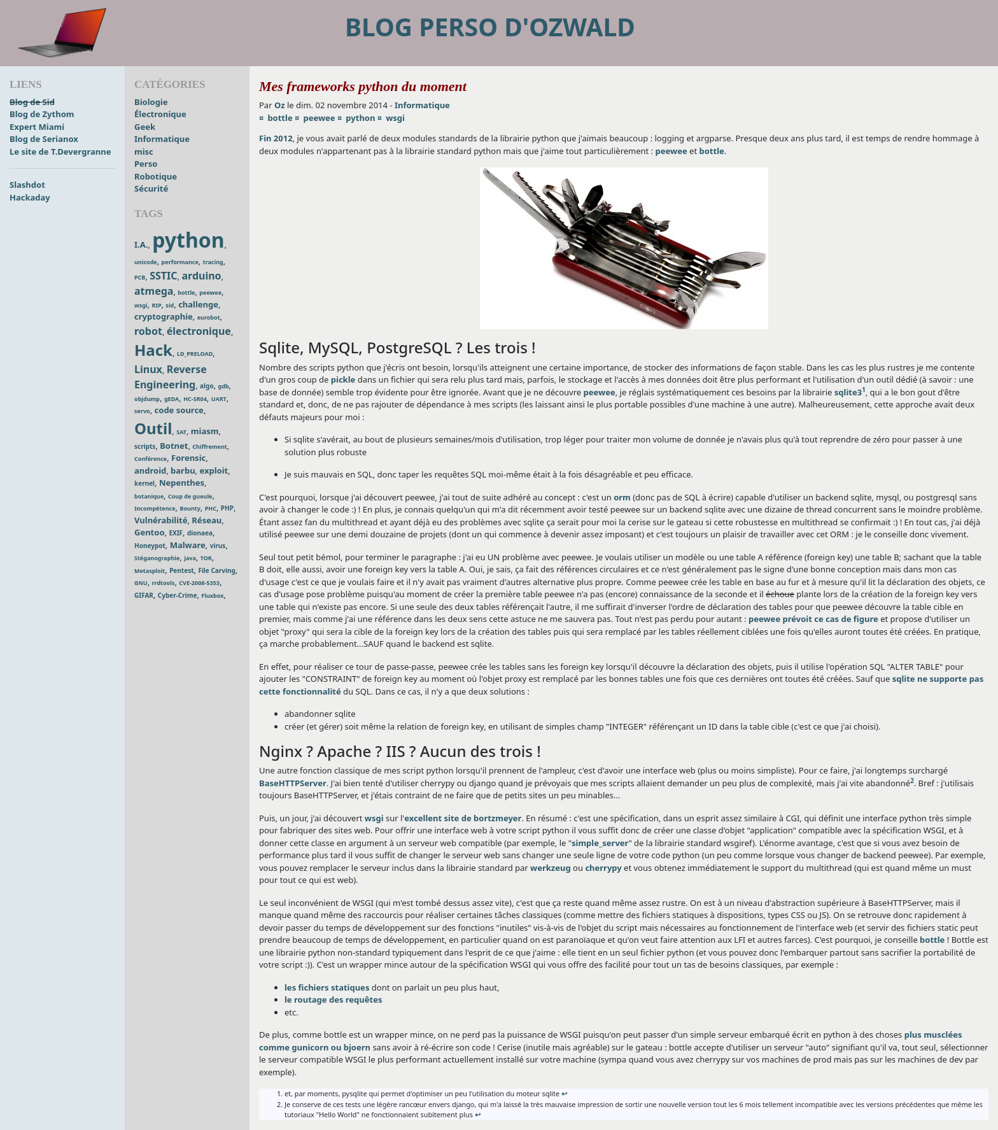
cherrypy (603, 867)
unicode (145, 262)
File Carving (216, 570)
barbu (183, 470)
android (150, 470)
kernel (144, 483)
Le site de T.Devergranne (60, 151)
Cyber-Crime (177, 595)
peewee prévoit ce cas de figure (813, 619)
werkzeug (550, 867)
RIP (156, 305)
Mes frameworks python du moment (363, 86)
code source (179, 410)
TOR (206, 558)
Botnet (174, 445)
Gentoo (149, 532)
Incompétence (155, 508)
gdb (223, 386)
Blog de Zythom (42, 114)
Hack (153, 349)
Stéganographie (156, 558)
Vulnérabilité (160, 520)
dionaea (200, 532)
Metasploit (149, 571)
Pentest (181, 570)
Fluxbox (212, 595)
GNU (141, 583)
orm (622, 497)
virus (218, 545)
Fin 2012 (276, 138)
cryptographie (163, 316)
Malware (188, 545)
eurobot (208, 317)
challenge (198, 304)
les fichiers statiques (327, 987)
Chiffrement (209, 446)
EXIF (176, 532)
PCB (139, 277)
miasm (205, 431)
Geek (144, 126)
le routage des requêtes (333, 999)
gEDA (171, 399)
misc (143, 151)
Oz (279, 105)
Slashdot (27, 184)
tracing (213, 262)
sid (169, 305)
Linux (148, 369)
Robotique (155, 176)
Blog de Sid (32, 102)
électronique (199, 331)
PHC (210, 508)
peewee (210, 292)
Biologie (151, 102)
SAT (181, 432)
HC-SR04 (195, 399)
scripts (144, 446)
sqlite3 (848, 392)
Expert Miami (37, 126)
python (188, 239)
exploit (213, 470)
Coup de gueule (190, 496)
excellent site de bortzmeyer (462, 818)
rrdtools (163, 583)
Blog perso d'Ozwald (490, 26)
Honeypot (149, 545)
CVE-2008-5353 (199, 583)
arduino (201, 276)
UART (219, 399)
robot (148, 331)
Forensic (188, 457)
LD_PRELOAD (195, 354)
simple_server (600, 843)
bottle (186, 292)
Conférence (150, 459)
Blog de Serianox (44, 139)
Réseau (206, 520)
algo (207, 385)
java (190, 558)
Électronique (160, 114)
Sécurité (151, 188)
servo (142, 411)
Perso (145, 163)
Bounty (189, 508)
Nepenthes (181, 482)
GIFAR (143, 595)
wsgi (141, 305)
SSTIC (163, 276)
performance (180, 262)
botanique (149, 496)
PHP (227, 508)
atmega (153, 291)
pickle (343, 379)
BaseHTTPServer (293, 783)
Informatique (162, 139)
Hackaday (30, 197)
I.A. (141, 244)
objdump (147, 399)
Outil (153, 428)
